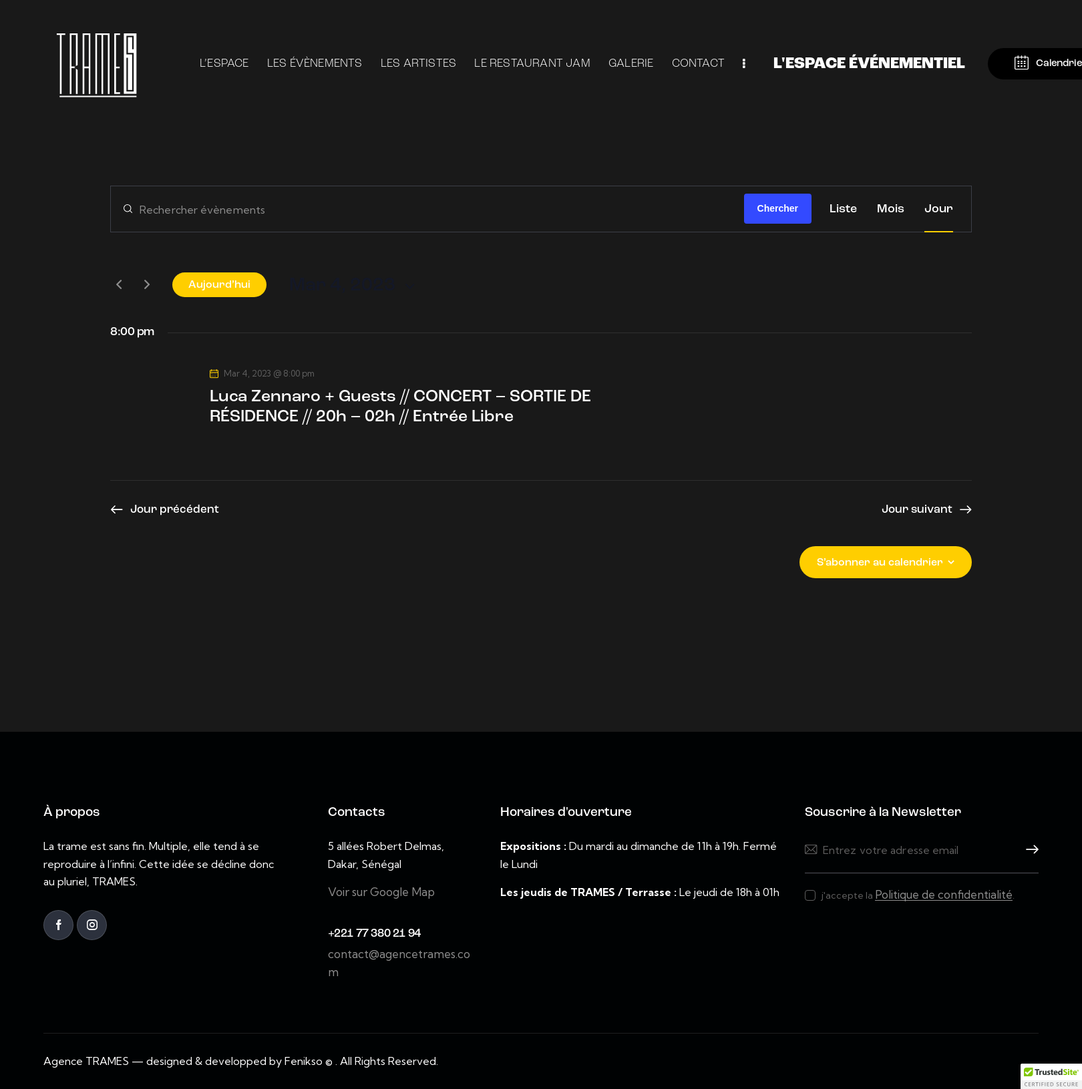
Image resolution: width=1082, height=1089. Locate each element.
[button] (1051, 1076)
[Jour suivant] (147, 284)
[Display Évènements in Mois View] (890, 209)
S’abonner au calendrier (880, 563)
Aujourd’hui (219, 285)
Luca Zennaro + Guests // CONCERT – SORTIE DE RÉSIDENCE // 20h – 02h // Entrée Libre (400, 407)
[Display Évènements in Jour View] (938, 209)
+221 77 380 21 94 (374, 933)
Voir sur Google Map (381, 892)
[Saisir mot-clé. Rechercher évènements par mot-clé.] (427, 209)
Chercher (777, 208)
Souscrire (1029, 849)
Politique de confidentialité (944, 895)
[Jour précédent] (119, 284)
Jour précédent (174, 509)
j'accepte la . (918, 894)
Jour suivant (917, 509)
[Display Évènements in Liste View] (843, 209)
